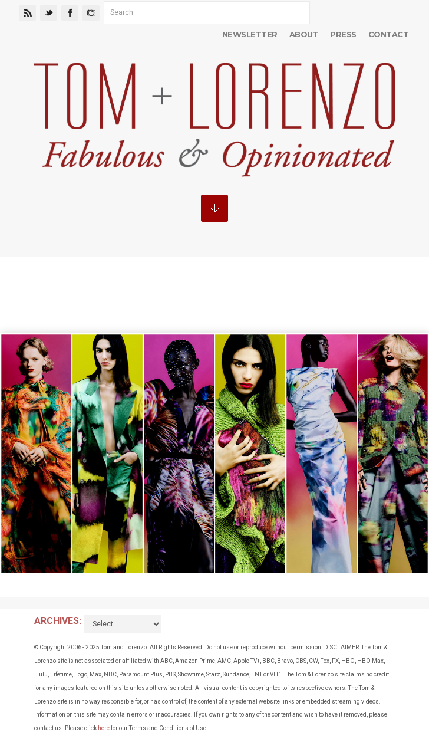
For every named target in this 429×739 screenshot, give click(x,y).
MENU (214, 208)
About (303, 34)
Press (343, 34)
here (104, 728)
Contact (388, 34)
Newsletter (250, 34)
